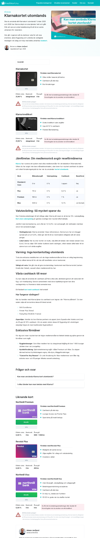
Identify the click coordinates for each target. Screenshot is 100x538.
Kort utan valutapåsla (24, 219)
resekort (43, 41)
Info (26, 89)
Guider (74, 3)
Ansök (26, 422)
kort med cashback (31, 290)
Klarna (18, 164)
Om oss (82, 3)
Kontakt (91, 3)
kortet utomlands (61, 169)
